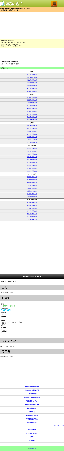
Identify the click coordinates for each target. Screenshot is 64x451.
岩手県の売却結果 (32, 211)
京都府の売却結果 (32, 131)
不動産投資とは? (32, 422)
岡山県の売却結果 (32, 154)
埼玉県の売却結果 (32, 80)
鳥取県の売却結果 (32, 157)
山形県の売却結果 (32, 208)
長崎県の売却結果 (32, 182)
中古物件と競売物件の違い (32, 397)
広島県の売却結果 (32, 148)
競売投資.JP (32, 448)
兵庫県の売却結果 (32, 128)
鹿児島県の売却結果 (32, 191)
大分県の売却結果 (32, 185)
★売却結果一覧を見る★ (32, 276)
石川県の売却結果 (32, 117)
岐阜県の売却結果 (32, 105)
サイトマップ (32, 444)
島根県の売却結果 (32, 159)
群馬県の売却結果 (32, 91)
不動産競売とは (32, 393)
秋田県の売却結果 (32, 214)
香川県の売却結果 (32, 162)
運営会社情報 (32, 429)
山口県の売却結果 (32, 151)
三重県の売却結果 (32, 142)
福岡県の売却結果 (32, 177)
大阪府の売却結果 (32, 125)
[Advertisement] (32, 25)
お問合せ (32, 437)
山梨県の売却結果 (32, 103)
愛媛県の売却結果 (32, 171)
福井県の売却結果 (32, 114)
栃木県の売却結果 (32, 88)
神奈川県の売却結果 (32, 77)
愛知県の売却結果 (32, 97)
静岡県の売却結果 (32, 100)
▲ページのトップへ (58, 425)
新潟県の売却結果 (32, 111)
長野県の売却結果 (32, 108)
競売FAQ (32, 411)
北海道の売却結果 (32, 219)
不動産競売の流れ (32, 408)
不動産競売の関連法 (32, 419)
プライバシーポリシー (32, 433)
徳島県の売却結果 (32, 165)
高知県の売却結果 (32, 168)
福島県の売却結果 (32, 205)
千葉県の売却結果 (32, 83)
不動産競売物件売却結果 (32, 390)
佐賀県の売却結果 (32, 179)
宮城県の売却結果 (32, 202)
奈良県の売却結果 (32, 134)
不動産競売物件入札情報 (32, 386)
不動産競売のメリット (32, 401)
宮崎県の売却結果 (32, 194)
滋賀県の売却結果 (32, 137)
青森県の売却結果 (32, 216)
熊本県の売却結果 (32, 188)
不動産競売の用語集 (32, 415)
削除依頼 (32, 440)
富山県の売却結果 (32, 119)
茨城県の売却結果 (32, 85)
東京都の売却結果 (32, 74)
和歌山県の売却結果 (32, 139)
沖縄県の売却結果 (32, 196)
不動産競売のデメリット (32, 404)
